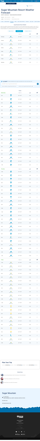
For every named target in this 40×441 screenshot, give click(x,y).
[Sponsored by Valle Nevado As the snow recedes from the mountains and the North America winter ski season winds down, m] (14, 375)
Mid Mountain (19, 31)
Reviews (27, 21)
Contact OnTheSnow (20, 420)
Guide (2, 21)
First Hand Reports (21, 21)
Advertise (20, 421)
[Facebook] (24, 432)
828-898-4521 (30, 6)
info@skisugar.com (6, 403)
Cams (15, 21)
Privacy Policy (20, 424)
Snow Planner (37, 21)
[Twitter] (19, 432)
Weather (11, 21)
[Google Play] (17, 434)
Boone (13, 17)
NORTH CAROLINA (5, 14)
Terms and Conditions (19, 425)
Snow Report (7, 21)
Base (11, 31)
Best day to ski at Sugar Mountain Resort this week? (26, 86)
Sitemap (20, 426)
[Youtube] (16, 432)
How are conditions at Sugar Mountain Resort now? (9, 86)
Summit (28, 31)
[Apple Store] (23, 434)
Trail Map (31, 21)
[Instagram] (22, 432)
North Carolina (7, 17)
